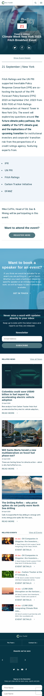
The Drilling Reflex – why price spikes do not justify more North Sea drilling (20, 468)
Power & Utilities (22, 34)
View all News (36, 359)
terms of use (15, 690)
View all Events (35, 495)
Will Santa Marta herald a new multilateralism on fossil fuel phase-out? (19, 427)
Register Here (22, 235)
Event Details (23, 513)
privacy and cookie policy (30, 690)
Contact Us (32, 606)
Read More (8, 401)
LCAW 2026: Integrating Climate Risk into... (26, 571)
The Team (10, 606)
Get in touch (20, 293)
